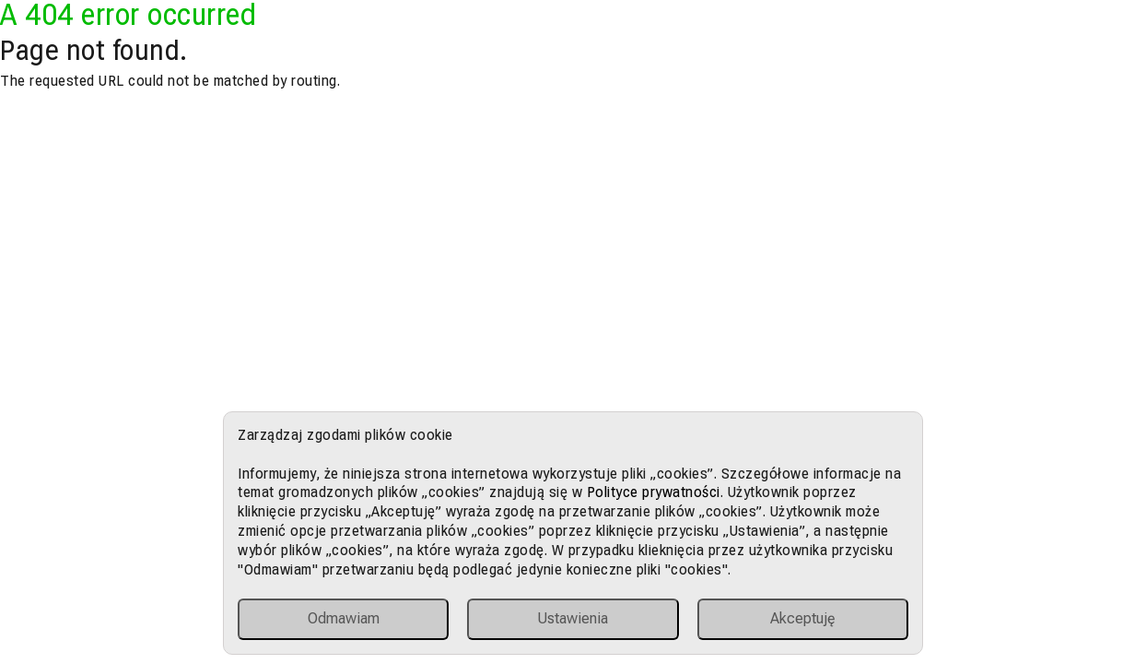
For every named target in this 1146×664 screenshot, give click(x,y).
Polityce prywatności (653, 492)
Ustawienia (572, 618)
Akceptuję (803, 618)
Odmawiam (344, 618)
